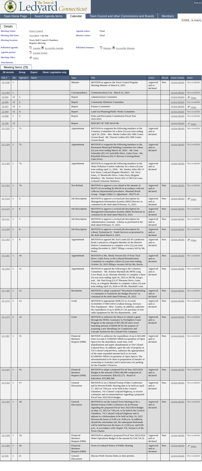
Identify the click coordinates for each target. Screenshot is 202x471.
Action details (177, 82)
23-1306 (6, 290)
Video (36, 58)
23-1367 (6, 336)
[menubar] (34, 72)
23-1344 (6, 435)
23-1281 (6, 255)
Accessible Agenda (54, 48)
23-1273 (6, 317)
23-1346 (6, 82)
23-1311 (6, 219)
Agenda (36, 48)
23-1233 (6, 208)
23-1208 (6, 229)
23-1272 (6, 300)
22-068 (5, 111)
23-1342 (6, 382)
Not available (193, 82)
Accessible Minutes (125, 48)
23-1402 (6, 92)
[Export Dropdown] (34, 72)
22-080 (5, 116)
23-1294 (6, 144)
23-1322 (6, 185)
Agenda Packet (40, 53)
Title (93, 78)
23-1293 (6, 268)
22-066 (5, 102)
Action (151, 78)
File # (4, 78)
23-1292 (6, 128)
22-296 (5, 123)
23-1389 (6, 445)
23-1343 (6, 401)
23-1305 (6, 163)
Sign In (197, 2)
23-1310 (6, 198)
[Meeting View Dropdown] (54, 72)
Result (165, 78)
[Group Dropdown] (22, 72)
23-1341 (6, 369)
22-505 (5, 455)
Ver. (14, 78)
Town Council (36, 31)
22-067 (5, 106)
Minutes (107, 48)
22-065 (5, 97)
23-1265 (6, 239)
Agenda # (23, 78)
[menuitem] (8, 72)
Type (73, 78)
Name (34, 78)
